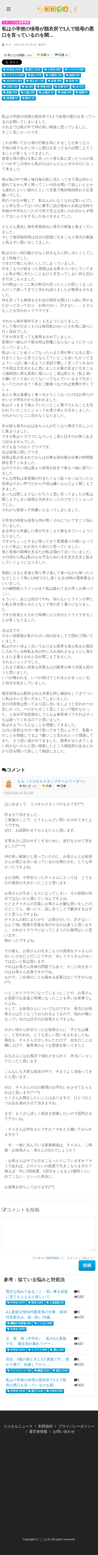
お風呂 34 (46, 92)
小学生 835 (52, 70)
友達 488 (54, 81)
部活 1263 (35, 1303)
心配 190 (27, 92)
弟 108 (27, 87)
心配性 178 (54, 75)
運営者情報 (38, 1431)
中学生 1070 (12, 70)
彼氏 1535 (60, 1370)
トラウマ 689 (74, 70)
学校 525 (43, 87)
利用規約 (45, 1426)
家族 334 (10, 92)
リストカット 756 (19, 1370)
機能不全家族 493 (19, 1323)
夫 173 (78, 87)
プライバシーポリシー (76, 1426)
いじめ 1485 (43, 1323)
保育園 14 (10, 98)
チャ (8, 44)
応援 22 (63, 54)
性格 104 (64, 92)
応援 (63, 786)
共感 (48, 786)
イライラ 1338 (13, 75)
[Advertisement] (49, 1487)
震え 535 (57, 1350)
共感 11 (45, 54)
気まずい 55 (35, 81)
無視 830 (72, 75)
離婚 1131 (41, 1370)
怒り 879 (34, 75)
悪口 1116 (32, 70)
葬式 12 (28, 98)
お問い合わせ (64, 1431)
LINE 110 (10, 87)
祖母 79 (72, 81)
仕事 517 (61, 87)
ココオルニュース (18, 1426)
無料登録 (52, 1257)
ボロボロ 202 (12, 81)
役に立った (29, 786)
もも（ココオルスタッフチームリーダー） (52, 781)
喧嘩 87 (82, 92)
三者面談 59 (55, 1303)
